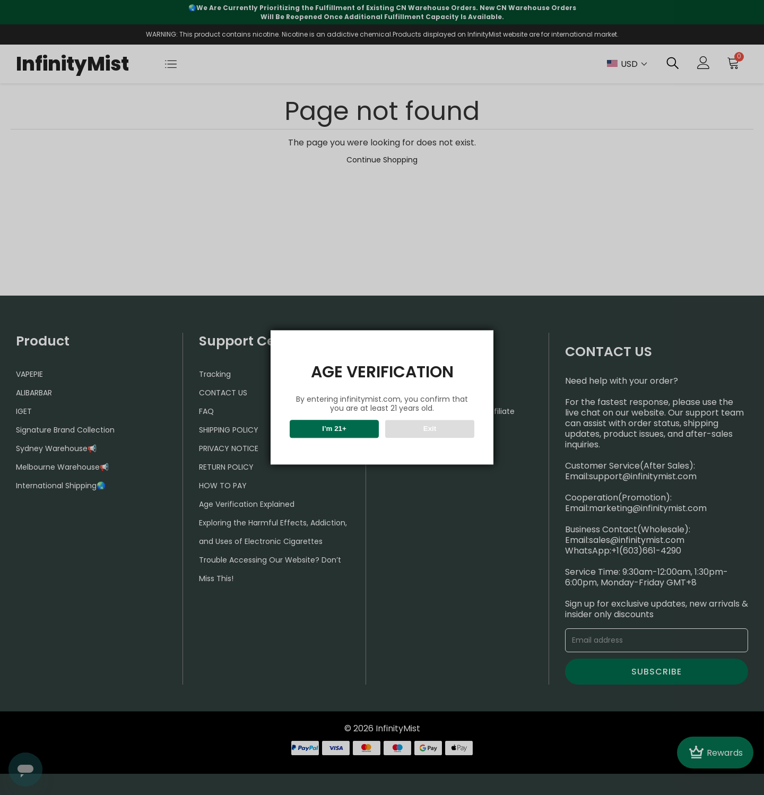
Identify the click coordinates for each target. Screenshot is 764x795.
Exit (429, 429)
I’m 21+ (334, 429)
